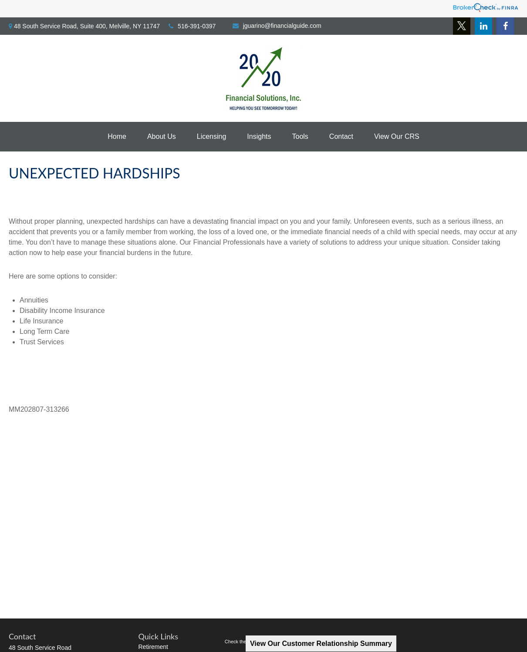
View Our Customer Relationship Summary (321, 643)
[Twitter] (461, 26)
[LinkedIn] (483, 26)
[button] (117, 136)
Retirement (153, 646)
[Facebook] (505, 26)
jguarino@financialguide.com (277, 25)
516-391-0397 (192, 26)
